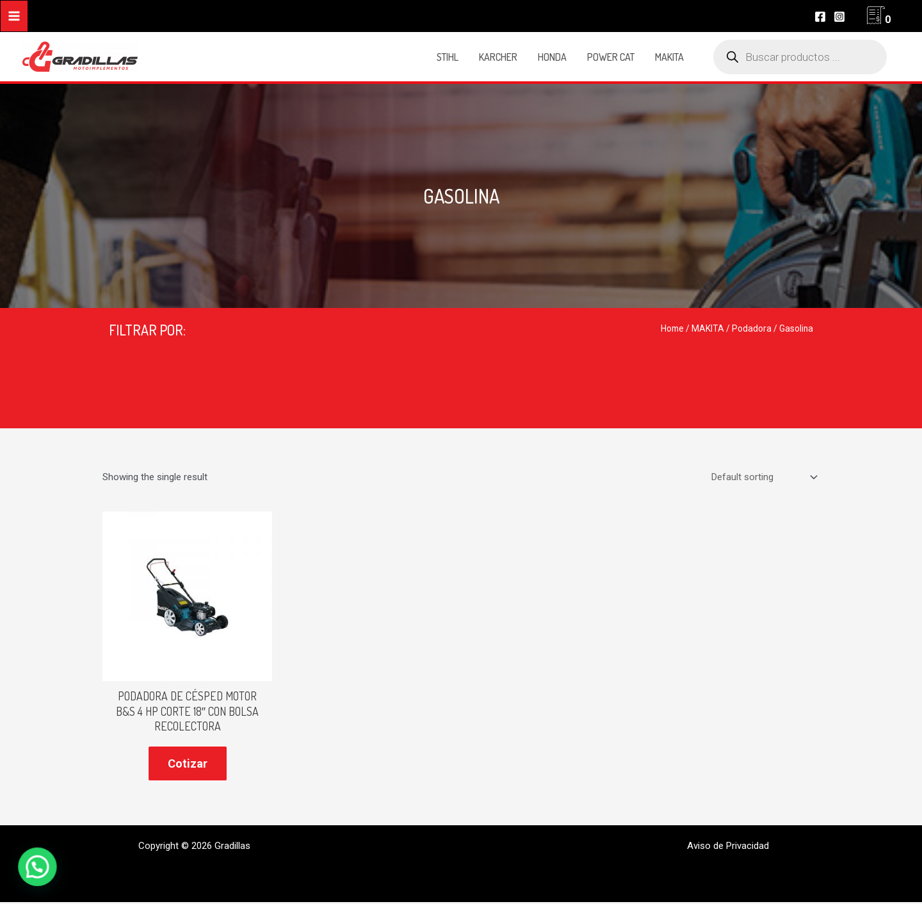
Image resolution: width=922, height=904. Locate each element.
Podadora (752, 328)
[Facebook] (820, 16)
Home (672, 328)
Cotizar (187, 763)
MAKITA (707, 328)
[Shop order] (763, 477)
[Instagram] (839, 16)
